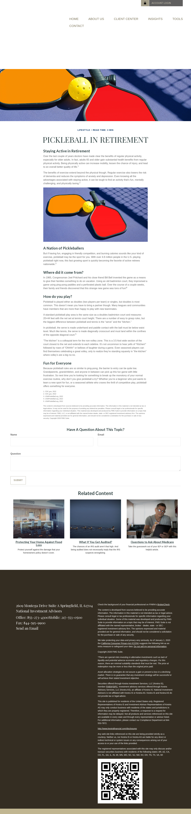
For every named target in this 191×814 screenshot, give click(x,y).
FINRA (109, 686)
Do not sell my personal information (150, 646)
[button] (97, 18)
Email (101, 434)
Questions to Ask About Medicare (152, 541)
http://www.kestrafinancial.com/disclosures (117, 728)
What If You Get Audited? (95, 541)
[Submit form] (18, 480)
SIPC (115, 686)
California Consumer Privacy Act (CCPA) (120, 642)
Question (15, 453)
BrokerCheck (163, 604)
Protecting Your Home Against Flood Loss (39, 542)
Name (13, 434)
